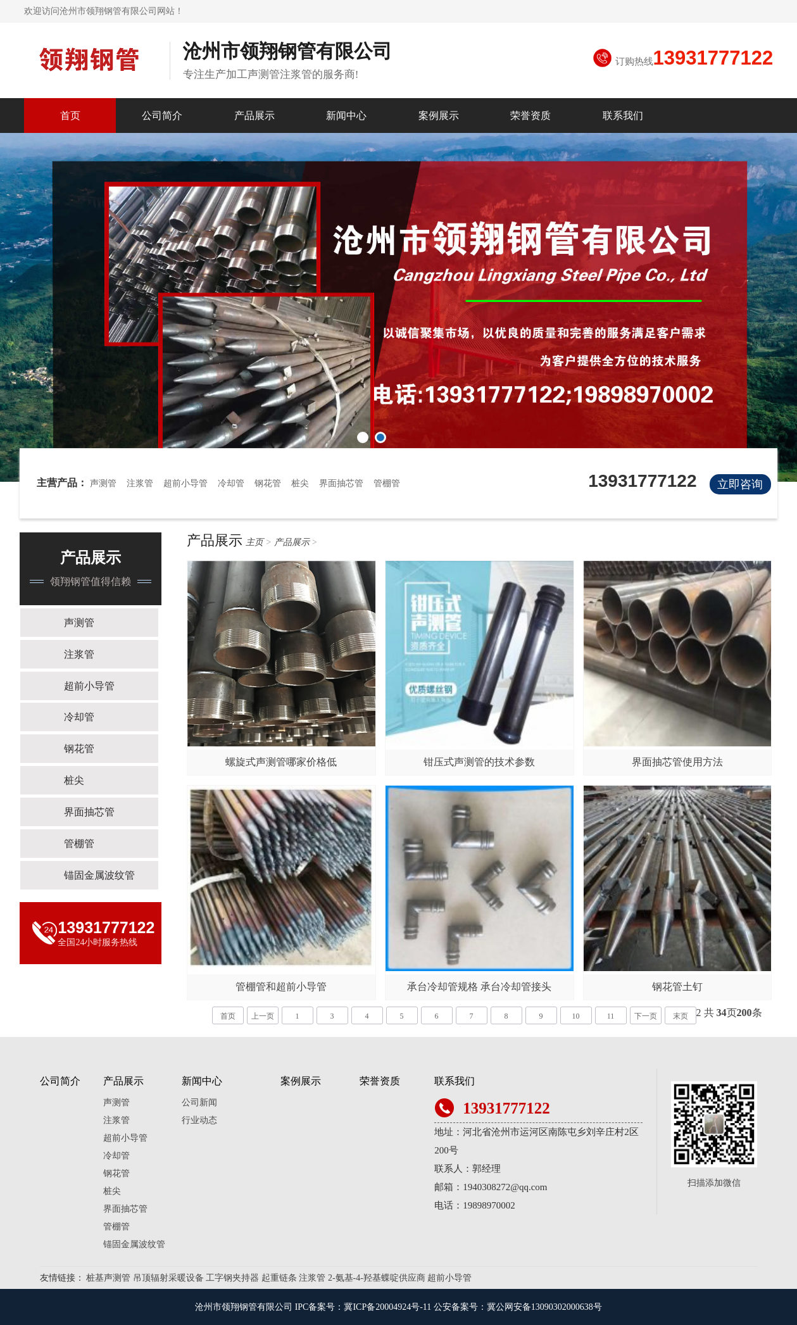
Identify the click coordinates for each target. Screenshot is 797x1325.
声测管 (103, 483)
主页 (254, 542)
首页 (70, 115)
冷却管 (231, 483)
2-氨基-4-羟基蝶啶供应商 (376, 1278)
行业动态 (199, 1120)
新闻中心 (346, 115)
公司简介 (162, 115)
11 (611, 1016)
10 (576, 1016)
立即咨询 (740, 484)
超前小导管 (185, 483)
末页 (680, 1016)
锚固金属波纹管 (100, 875)
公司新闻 (199, 1102)
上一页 (262, 1016)
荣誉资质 (530, 115)
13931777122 (713, 58)
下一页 (645, 1016)
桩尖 (300, 483)
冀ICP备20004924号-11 (387, 1307)
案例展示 (438, 115)
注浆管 (140, 483)
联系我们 (623, 115)
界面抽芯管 (341, 483)
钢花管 (267, 483)
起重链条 (279, 1278)
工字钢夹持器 (232, 1278)
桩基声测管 (108, 1278)
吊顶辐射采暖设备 (168, 1278)
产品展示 (254, 115)
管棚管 (386, 483)
